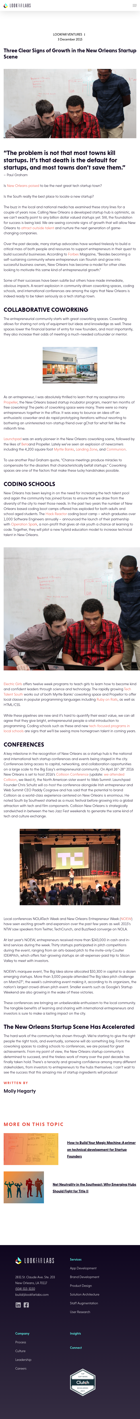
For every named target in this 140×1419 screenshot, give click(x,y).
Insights (75, 1333)
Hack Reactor (56, 514)
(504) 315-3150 (25, 1289)
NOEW (126, 919)
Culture (20, 1351)
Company (22, 1333)
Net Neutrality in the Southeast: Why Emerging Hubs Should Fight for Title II (70, 1188)
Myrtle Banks (64, 449)
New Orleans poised (23, 186)
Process (20, 1342)
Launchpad (13, 439)
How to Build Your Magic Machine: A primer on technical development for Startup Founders (70, 1149)
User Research (80, 1312)
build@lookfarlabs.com (32, 1294)
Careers (20, 1368)
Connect (76, 1348)
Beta (25, 444)
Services (75, 1259)
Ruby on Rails (107, 699)
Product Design (81, 1286)
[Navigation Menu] (135, 5)
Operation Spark (24, 524)
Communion (116, 449)
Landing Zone (86, 449)
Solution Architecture (84, 1294)
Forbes (73, 254)
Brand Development (84, 1277)
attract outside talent (37, 228)
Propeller (11, 402)
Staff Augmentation (84, 1303)
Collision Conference (72, 774)
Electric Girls (13, 684)
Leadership (23, 1360)
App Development (83, 1268)
